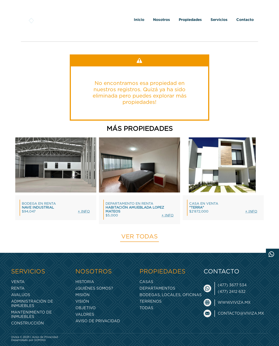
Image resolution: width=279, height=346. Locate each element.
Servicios (219, 19)
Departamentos (157, 288)
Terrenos (151, 301)
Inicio (139, 19)
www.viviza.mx (234, 302)
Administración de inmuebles (32, 304)
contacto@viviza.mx (241, 313)
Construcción (27, 323)
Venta (18, 282)
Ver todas (139, 237)
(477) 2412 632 (231, 292)
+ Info (84, 211)
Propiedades (190, 19)
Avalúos (20, 295)
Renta (18, 288)
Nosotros (161, 19)
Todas (146, 308)
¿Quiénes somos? (94, 288)
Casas (146, 282)
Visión (82, 301)
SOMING (40, 340)
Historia (84, 282)
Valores (84, 314)
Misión (82, 295)
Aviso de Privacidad (97, 321)
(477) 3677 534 (232, 285)
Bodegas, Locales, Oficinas (171, 295)
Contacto (245, 19)
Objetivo (85, 308)
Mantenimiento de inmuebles (31, 315)
